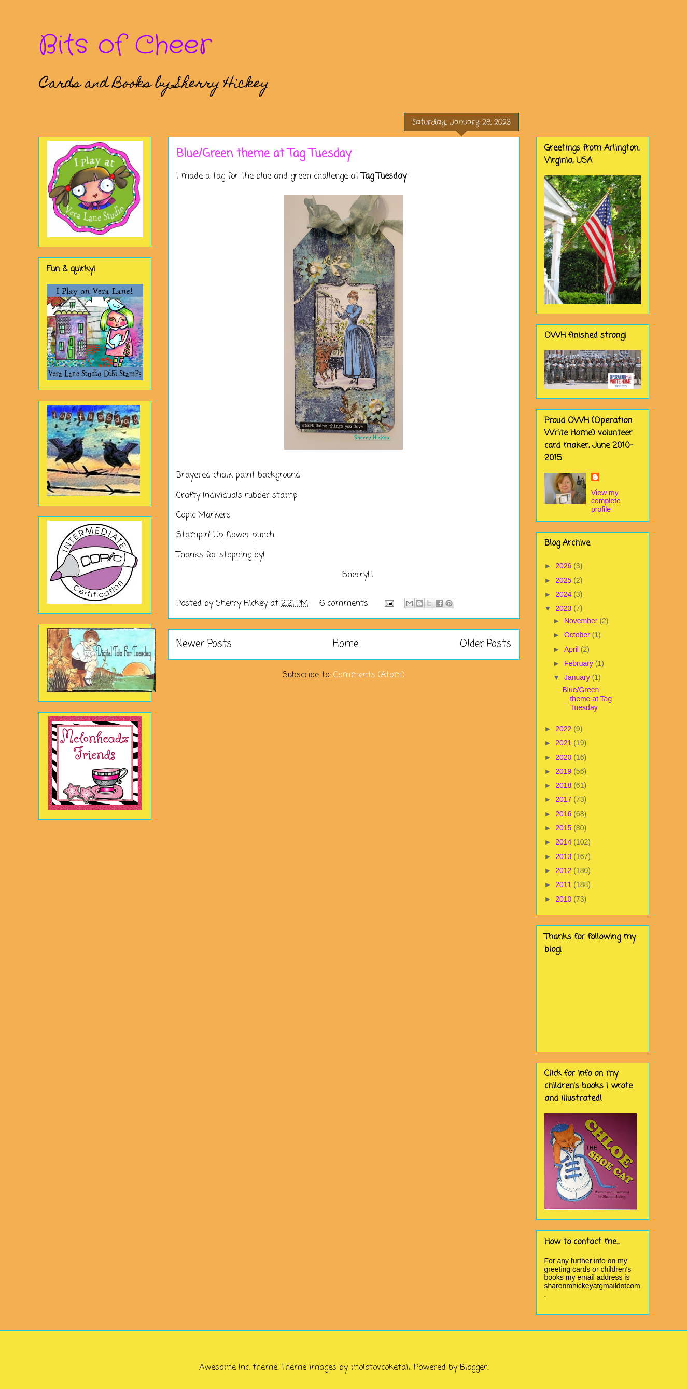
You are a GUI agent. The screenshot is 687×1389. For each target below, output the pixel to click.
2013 (564, 856)
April (572, 649)
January (578, 677)
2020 (564, 757)
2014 (564, 842)
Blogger (473, 1367)
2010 (564, 899)
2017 (564, 799)
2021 (564, 743)
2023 (564, 608)
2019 (564, 771)
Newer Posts (204, 643)
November (581, 621)
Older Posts (485, 643)
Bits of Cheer (125, 45)
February (579, 663)
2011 (564, 884)
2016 (564, 814)
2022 (564, 729)
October (578, 635)
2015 (564, 828)
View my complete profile (606, 500)
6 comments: (345, 603)
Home (345, 643)
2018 (564, 785)
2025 (564, 580)
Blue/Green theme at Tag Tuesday (264, 153)
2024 (564, 594)
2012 (564, 870)
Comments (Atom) (369, 675)
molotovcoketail (380, 1367)
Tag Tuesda (381, 176)
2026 (564, 566)
